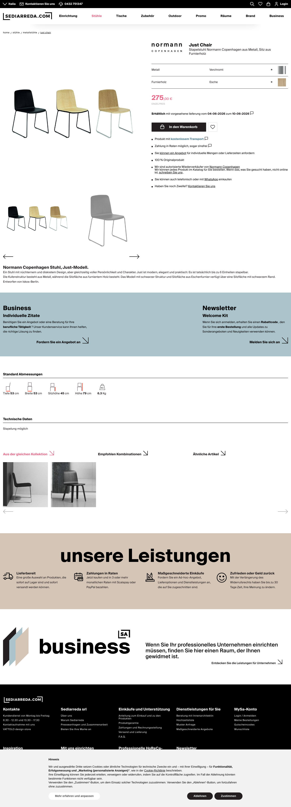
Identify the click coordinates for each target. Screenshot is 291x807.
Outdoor (175, 16)
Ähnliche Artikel (206, 453)
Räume (225, 16)
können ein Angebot (173, 153)
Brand (250, 16)
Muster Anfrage (185, 725)
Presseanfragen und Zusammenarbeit (84, 725)
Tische (121, 16)
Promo (201, 16)
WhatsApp (211, 179)
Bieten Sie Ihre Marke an (76, 729)
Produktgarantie (129, 723)
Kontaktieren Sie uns (201, 186)
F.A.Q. (122, 737)
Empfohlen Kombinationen (119, 453)
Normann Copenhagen (225, 167)
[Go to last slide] (8, 256)
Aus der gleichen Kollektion (25, 453)
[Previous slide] (8, 511)
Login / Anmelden (245, 716)
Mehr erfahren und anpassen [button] (74, 796)
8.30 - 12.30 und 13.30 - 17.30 (21, 720)
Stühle (97, 16)
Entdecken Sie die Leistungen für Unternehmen (244, 663)
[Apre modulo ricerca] (252, 4)
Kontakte (11, 709)
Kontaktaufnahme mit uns (19, 725)
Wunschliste (241, 729)
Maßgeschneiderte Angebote (194, 729)
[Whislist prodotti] (260, 4)
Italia (12, 4)
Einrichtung (68, 16)
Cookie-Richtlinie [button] (154, 770)
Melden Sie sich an (265, 342)
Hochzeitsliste (185, 720)
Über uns (66, 716)
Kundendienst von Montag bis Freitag (26, 716)
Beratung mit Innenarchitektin (195, 716)
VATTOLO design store (17, 729)
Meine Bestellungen (246, 720)
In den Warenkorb (178, 127)
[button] (36, 217)
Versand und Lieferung (133, 732)
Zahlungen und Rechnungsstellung (140, 728)
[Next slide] (134, 256)
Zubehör (147, 16)
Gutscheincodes (244, 725)
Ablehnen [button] (200, 796)
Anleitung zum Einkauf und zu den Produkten (140, 717)
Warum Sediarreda (72, 720)
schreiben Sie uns (171, 172)
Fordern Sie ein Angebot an (58, 342)
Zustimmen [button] (228, 796)
